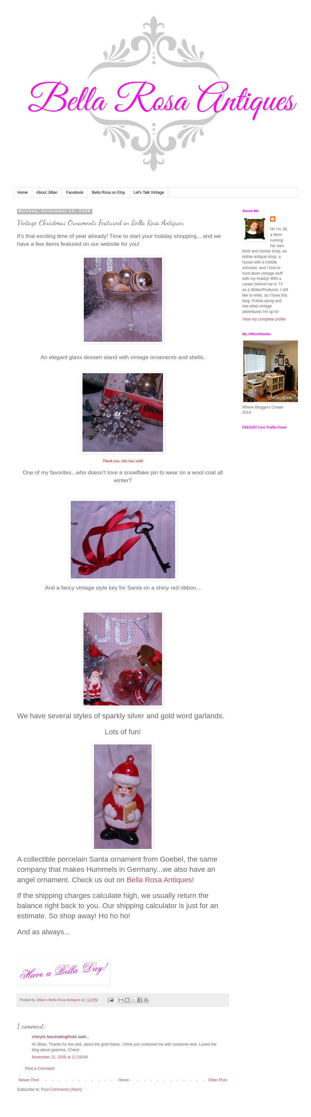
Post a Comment (39, 1068)
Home (22, 192)
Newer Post (29, 1080)
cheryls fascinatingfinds (54, 1037)
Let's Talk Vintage (149, 192)
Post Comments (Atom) (61, 1089)
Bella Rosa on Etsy (108, 192)
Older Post (217, 1080)
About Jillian (47, 192)
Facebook (74, 192)
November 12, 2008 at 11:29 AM (60, 1057)
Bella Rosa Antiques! (160, 880)
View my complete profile (264, 319)
